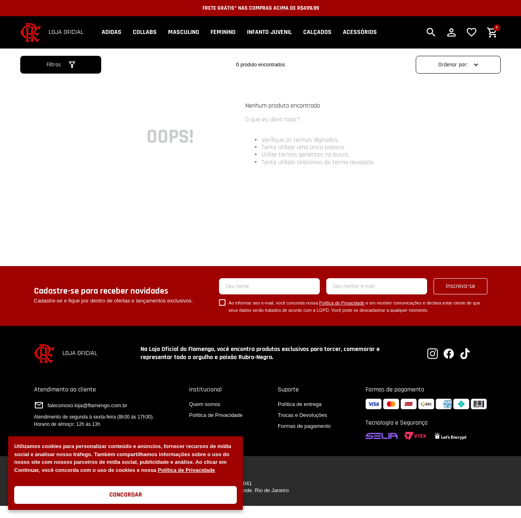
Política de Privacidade (186, 470)
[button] (431, 32)
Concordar (125, 495)
